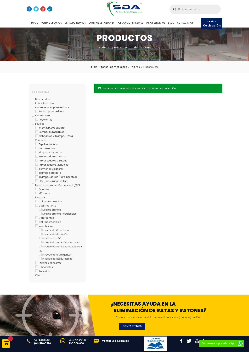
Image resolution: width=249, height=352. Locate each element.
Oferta (39, 275)
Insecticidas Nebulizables (57, 259)
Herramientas (47, 148)
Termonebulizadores (51, 169)
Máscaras (44, 193)
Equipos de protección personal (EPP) (57, 185)
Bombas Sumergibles (51, 132)
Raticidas (44, 271)
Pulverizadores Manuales (53, 164)
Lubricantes (46, 267)
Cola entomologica (50, 201)
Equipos (39, 124)
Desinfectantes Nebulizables (59, 213)
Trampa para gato (50, 173)
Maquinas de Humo (50, 152)
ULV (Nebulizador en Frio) (54, 181)
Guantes (44, 189)
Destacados (42, 99)
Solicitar (211, 24)
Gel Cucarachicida (50, 222)
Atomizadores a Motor (52, 128)
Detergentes (46, 218)
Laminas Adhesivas (50, 263)
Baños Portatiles (44, 103)
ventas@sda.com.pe (115, 340)
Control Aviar (43, 115)
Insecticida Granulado (55, 230)
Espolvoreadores (48, 144)
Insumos (40, 197)
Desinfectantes (51, 210)
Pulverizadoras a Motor (52, 156)
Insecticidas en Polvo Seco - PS (61, 242)
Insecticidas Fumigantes (57, 254)
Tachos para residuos (52, 111)
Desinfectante (47, 205)
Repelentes (45, 119)
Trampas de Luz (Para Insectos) (58, 177)
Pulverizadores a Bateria (53, 160)
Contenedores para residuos (52, 107)
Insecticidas (46, 226)
